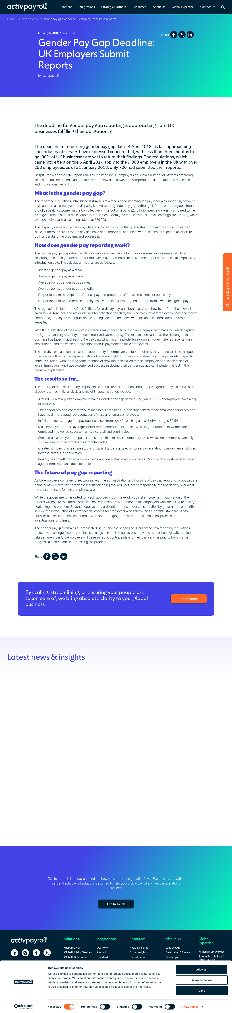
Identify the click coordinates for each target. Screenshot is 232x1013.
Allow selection (202, 979)
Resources (139, 7)
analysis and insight (81, 391)
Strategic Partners (113, 7)
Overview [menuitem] (102, 947)
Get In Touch (116, 904)
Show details (190, 1005)
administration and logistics (126, 480)
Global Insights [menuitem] (138, 952)
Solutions (66, 7)
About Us (159, 7)
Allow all (201, 968)
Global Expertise (183, 7)
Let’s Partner (188, 598)
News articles (28, 19)
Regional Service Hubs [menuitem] (211, 951)
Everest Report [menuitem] (138, 957)
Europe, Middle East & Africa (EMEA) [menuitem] (211, 958)
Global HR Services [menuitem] (75, 957)
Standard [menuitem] (102, 957)
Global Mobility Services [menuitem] (78, 952)
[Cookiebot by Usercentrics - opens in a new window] (23, 1006)
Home (11, 19)
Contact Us (207, 7)
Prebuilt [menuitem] (101, 952)
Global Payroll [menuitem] (72, 947)
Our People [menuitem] (172, 957)
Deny (201, 989)
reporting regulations (79, 253)
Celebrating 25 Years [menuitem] (178, 952)
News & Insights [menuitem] (138, 947)
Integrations (87, 7)
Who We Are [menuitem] (173, 947)
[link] (66, 7)
